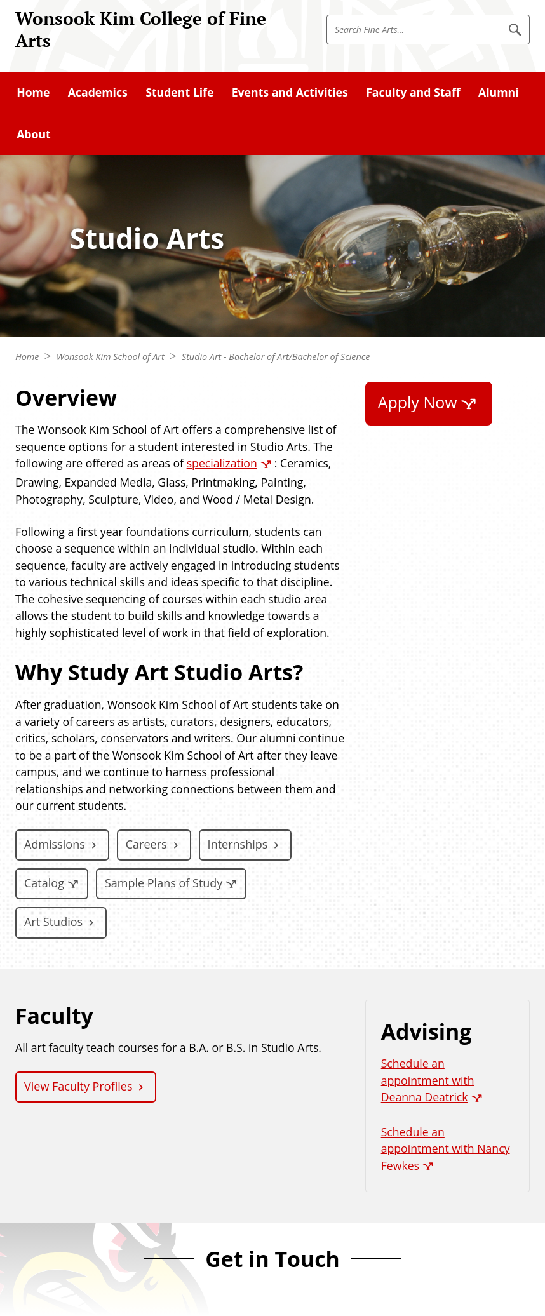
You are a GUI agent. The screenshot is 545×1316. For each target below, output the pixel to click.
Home (27, 357)
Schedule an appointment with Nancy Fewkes (445, 1148)
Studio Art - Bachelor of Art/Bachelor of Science (276, 357)
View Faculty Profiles (78, 1086)
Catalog (44, 882)
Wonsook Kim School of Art (111, 357)
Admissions (54, 844)
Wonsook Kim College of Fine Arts (140, 29)
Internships (238, 844)
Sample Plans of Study (163, 882)
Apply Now (417, 402)
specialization (222, 463)
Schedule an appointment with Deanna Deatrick (427, 1080)
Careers (146, 844)
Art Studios (53, 921)
